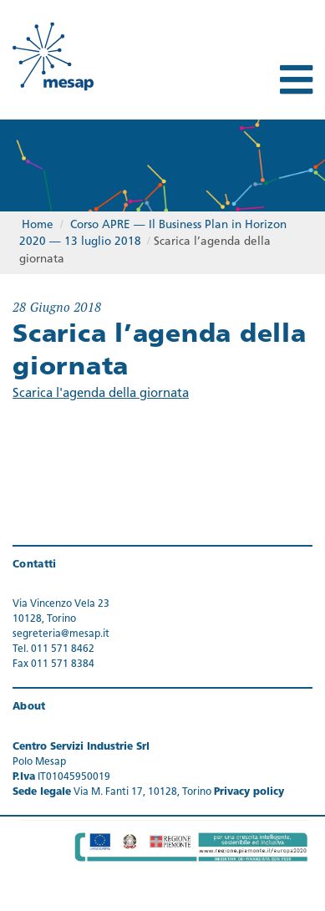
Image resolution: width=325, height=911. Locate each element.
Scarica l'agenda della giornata (101, 394)
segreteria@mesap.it (61, 634)
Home (37, 225)
